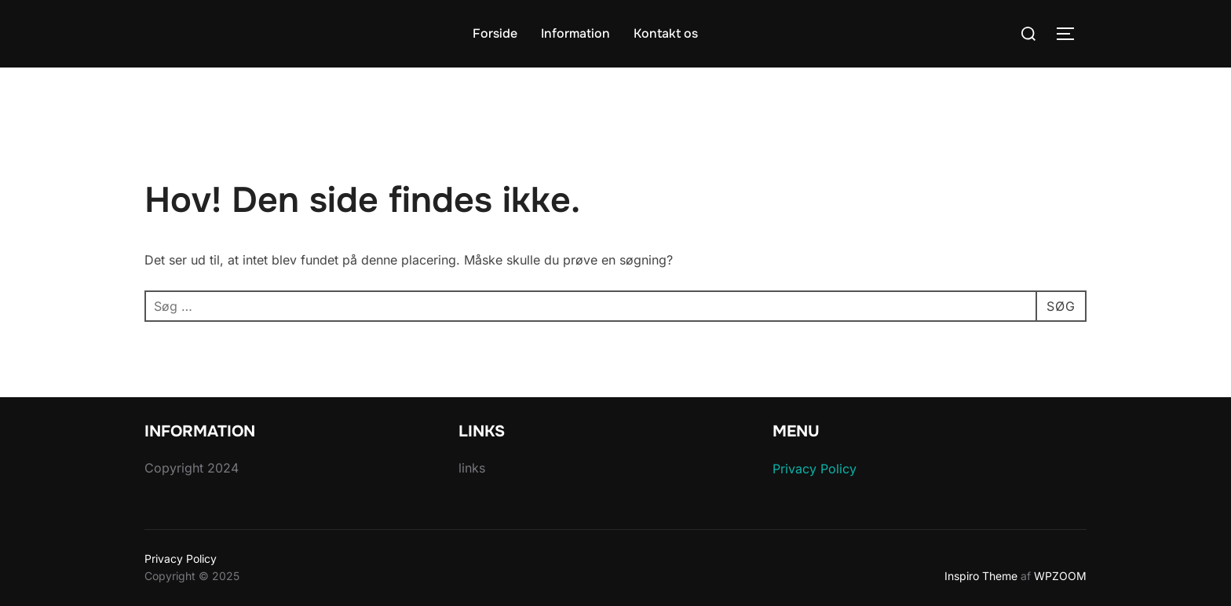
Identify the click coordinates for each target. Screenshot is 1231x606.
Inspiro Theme (980, 575)
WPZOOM (1060, 575)
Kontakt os (666, 33)
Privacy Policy (815, 468)
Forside (495, 33)
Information (575, 33)
